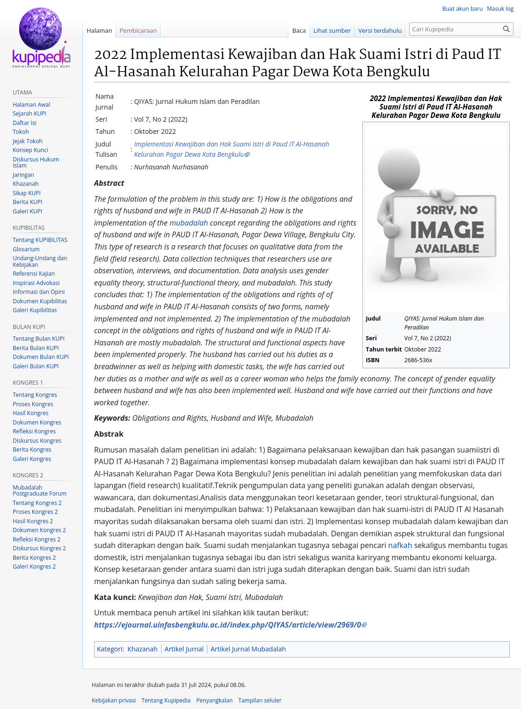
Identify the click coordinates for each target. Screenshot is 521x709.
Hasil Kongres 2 (33, 521)
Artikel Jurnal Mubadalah (248, 648)
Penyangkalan (214, 700)
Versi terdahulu (380, 30)
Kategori (109, 648)
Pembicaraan (138, 30)
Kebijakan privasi (114, 700)
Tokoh (21, 132)
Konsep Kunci (30, 150)
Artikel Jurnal (184, 648)
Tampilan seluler (259, 700)
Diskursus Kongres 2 (39, 548)
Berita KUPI (27, 202)
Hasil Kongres (30, 413)
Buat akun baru (462, 9)
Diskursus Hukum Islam (36, 162)
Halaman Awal (31, 105)
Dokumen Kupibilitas (40, 301)
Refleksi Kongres (34, 431)
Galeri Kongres (32, 459)
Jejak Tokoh (28, 141)
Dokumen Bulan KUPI (41, 357)
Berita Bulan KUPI (36, 348)
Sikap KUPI (27, 193)
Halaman (99, 30)
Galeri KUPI (27, 211)
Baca (299, 30)
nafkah (400, 545)
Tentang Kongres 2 (37, 503)
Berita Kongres (32, 449)
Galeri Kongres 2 (34, 566)
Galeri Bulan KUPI (36, 366)
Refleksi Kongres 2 (36, 539)
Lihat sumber (332, 30)
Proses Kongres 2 (35, 512)
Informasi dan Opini (39, 292)
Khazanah (142, 648)
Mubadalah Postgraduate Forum (39, 490)
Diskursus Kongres (37, 441)
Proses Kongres (33, 404)
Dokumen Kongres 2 (39, 530)
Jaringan (23, 175)
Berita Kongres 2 (34, 558)
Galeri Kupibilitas (35, 310)
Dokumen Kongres (37, 422)
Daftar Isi (24, 123)
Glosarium (26, 249)
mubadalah (188, 223)
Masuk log (500, 9)
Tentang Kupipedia (166, 700)
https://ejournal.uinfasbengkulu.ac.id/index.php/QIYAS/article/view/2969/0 (227, 625)
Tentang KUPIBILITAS (40, 240)
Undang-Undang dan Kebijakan (40, 261)
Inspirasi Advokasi (36, 283)
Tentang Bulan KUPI (39, 339)
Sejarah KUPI (29, 113)
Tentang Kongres (35, 395)
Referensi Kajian (34, 274)
